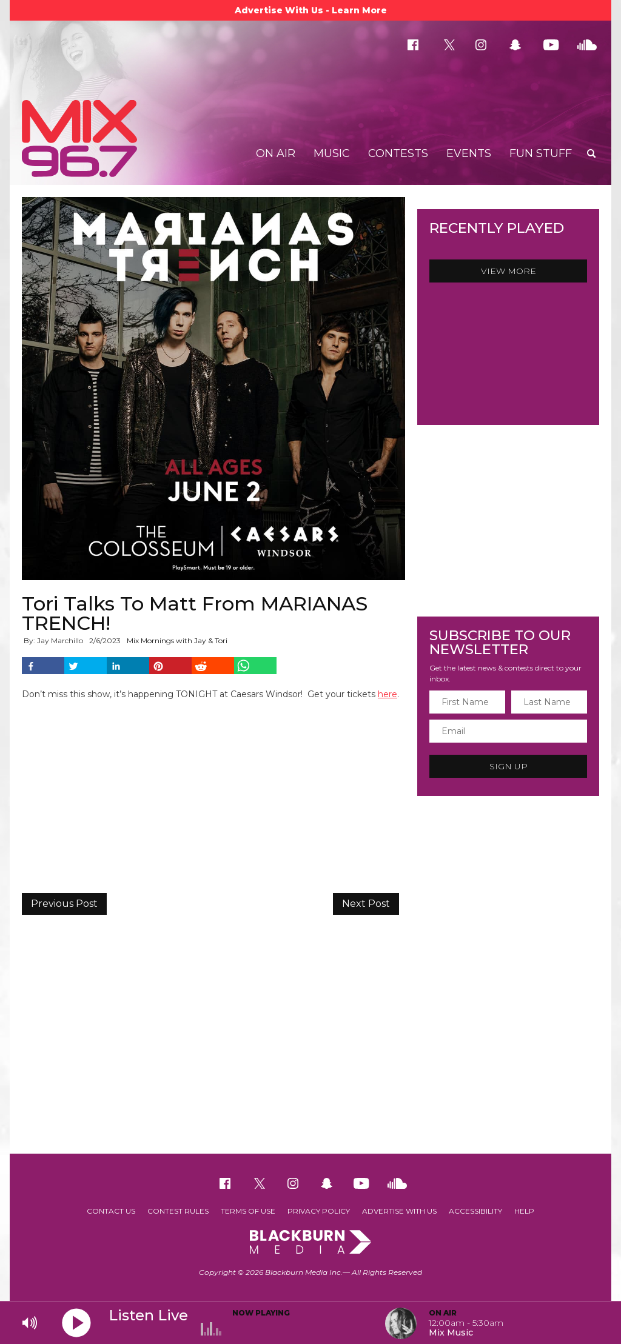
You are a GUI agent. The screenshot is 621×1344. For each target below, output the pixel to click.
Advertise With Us (399, 1210)
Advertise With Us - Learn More (311, 10)
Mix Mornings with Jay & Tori (177, 640)
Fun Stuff (540, 153)
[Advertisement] (310, 1057)
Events (468, 153)
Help (524, 1210)
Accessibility (475, 1210)
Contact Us (111, 1210)
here (387, 694)
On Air (275, 153)
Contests (398, 153)
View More (508, 271)
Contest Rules (178, 1210)
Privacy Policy (318, 1210)
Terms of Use (248, 1210)
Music (332, 153)
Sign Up (508, 766)
